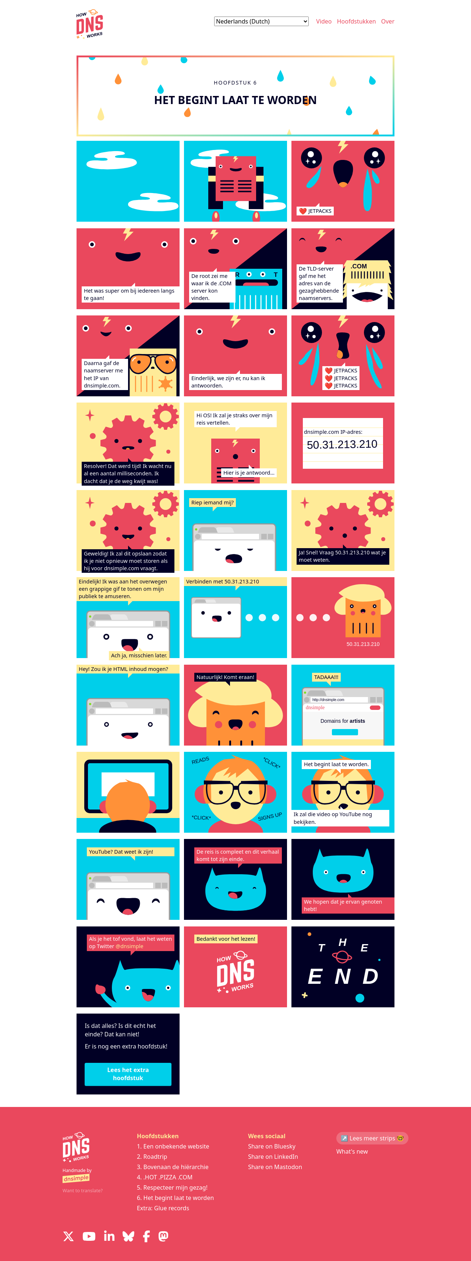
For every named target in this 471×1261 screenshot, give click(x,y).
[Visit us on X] (68, 1237)
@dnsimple (129, 946)
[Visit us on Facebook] (146, 1237)
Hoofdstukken (356, 21)
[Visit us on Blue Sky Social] (128, 1237)
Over (387, 21)
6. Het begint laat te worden (175, 1198)
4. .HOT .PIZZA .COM (164, 1177)
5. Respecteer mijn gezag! (172, 1187)
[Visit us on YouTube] (89, 1237)
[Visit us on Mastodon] (163, 1237)
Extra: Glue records (163, 1208)
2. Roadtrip (152, 1157)
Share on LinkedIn (273, 1157)
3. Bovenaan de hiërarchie (173, 1167)
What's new (352, 1151)
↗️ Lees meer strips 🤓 (372, 1138)
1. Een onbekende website (173, 1146)
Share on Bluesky (271, 1146)
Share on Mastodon (275, 1167)
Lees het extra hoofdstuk (128, 1074)
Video (324, 21)
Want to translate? (83, 1190)
